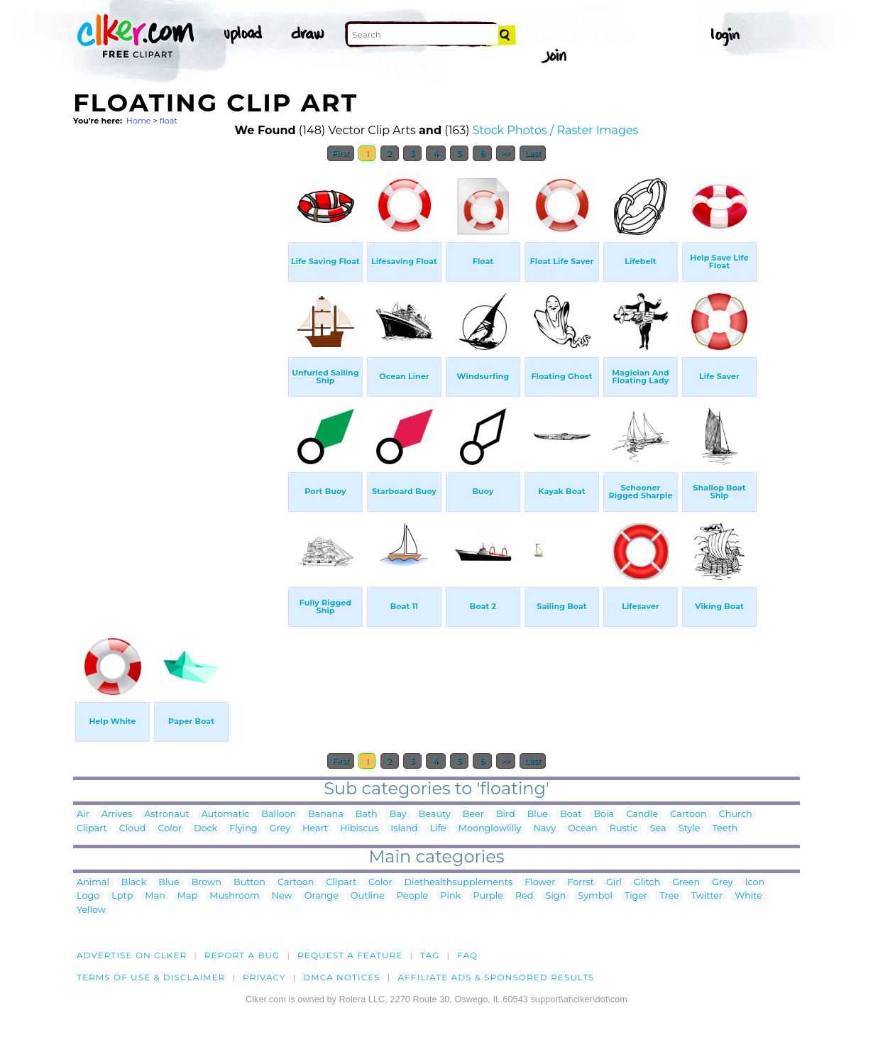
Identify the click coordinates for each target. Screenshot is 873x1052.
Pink (450, 896)
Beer (473, 814)
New (282, 896)
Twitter (707, 896)
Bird (505, 814)
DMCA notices (341, 977)
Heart (315, 828)
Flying (243, 828)
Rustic (624, 828)
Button (249, 882)
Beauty (435, 814)
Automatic (226, 814)
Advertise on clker (132, 955)
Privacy (264, 977)
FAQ (467, 955)
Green (686, 882)
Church (735, 814)
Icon (755, 882)
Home (138, 121)
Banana (326, 814)
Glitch (647, 882)
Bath (367, 814)
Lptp (122, 896)
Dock (205, 828)
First (341, 153)
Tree (669, 896)
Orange (321, 896)
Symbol (595, 896)
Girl (614, 882)
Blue (537, 814)
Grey (280, 828)
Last (533, 153)
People (413, 896)
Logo (88, 896)
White (748, 896)
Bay (398, 814)
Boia (603, 814)
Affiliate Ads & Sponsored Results (495, 977)
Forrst (580, 882)
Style (690, 828)
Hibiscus (359, 828)
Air (83, 814)
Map (187, 896)
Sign (556, 896)
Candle (642, 814)
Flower (540, 882)
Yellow (91, 910)
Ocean (583, 828)
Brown (206, 882)
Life (438, 828)
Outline (368, 896)
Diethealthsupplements (459, 882)
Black (133, 882)
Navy (545, 828)
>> (505, 153)
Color (170, 828)
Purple (488, 896)
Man (155, 896)
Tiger (636, 896)
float (168, 121)
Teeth (724, 828)
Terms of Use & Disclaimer (151, 977)
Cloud (132, 828)
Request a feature (349, 955)
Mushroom (234, 896)
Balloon (278, 814)
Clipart (92, 828)
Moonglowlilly (490, 828)
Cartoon (688, 814)
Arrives (116, 814)
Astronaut (167, 814)
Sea (658, 828)
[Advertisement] (179, 382)
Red (524, 896)
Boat (570, 814)
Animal (93, 882)
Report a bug (242, 955)
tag (429, 955)
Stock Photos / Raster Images (556, 130)
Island (403, 828)
